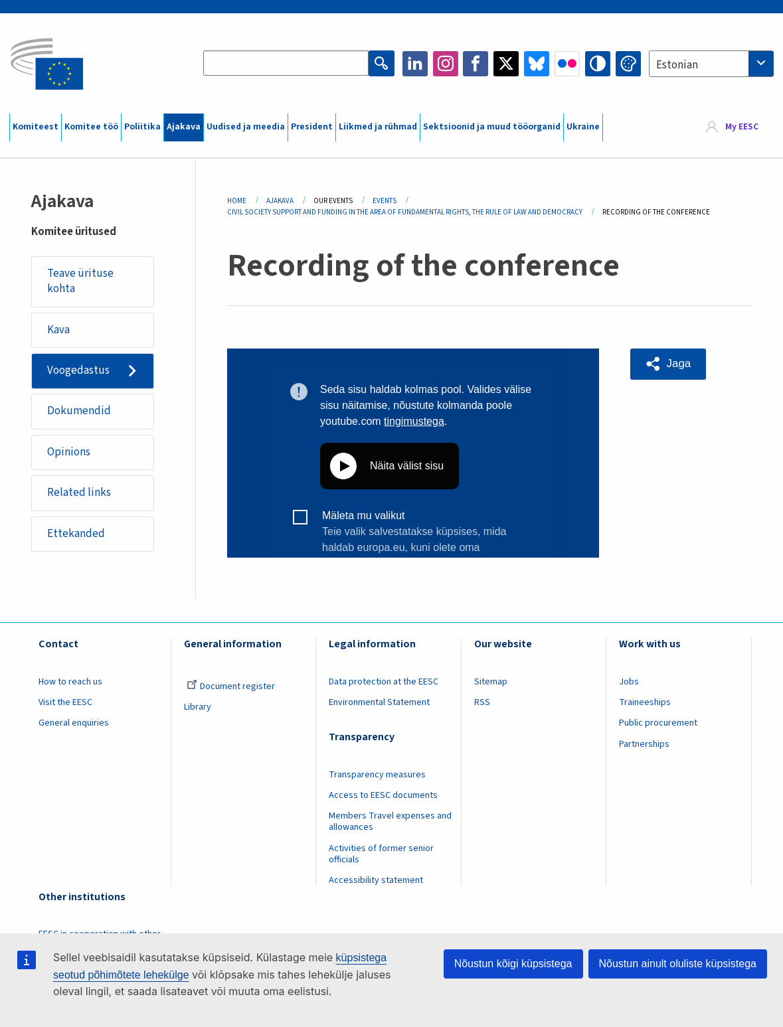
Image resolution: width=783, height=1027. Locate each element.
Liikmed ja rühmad (378, 126)
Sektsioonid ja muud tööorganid (492, 126)
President (312, 126)
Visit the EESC (65, 705)
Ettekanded (76, 536)
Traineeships (645, 705)
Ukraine (583, 126)
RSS (482, 705)
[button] (668, 364)
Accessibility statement (376, 882)
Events (384, 201)
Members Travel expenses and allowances (390, 824)
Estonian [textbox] (677, 65)
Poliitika (142, 126)
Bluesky (536, 63)
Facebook (475, 63)
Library (197, 709)
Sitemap (490, 684)
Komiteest (35, 126)
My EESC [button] (741, 127)
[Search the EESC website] (286, 63)
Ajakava (184, 126)
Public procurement (658, 725)
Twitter (506, 63)
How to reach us (70, 684)
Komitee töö (91, 126)
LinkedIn (415, 63)
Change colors (628, 63)
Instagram (445, 63)
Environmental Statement (379, 705)
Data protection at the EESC (383, 684)
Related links (79, 495)
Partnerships (644, 746)
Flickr (567, 63)
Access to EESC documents (383, 798)
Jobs (629, 684)
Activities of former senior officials (381, 856)
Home (236, 201)
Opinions (68, 453)
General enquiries (74, 725)
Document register (231, 689)
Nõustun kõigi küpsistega (513, 963)
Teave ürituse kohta (80, 281)
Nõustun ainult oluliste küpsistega (677, 963)
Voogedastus (78, 371)
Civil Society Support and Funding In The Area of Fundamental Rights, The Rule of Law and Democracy (404, 212)
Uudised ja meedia (246, 126)
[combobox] (711, 63)
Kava (58, 330)
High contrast (597, 63)
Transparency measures (377, 777)
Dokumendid (79, 412)
